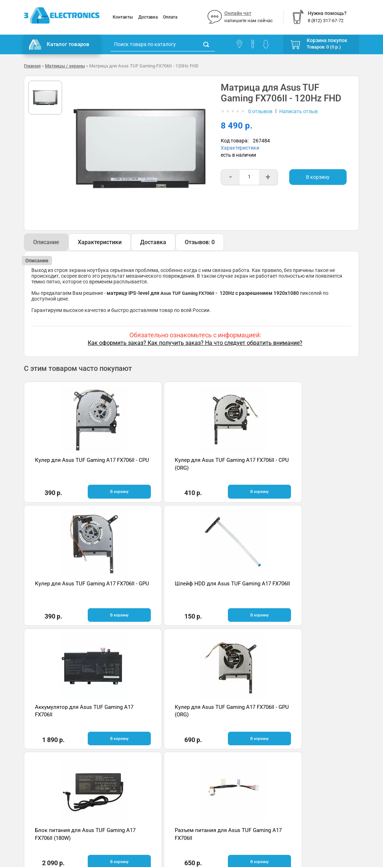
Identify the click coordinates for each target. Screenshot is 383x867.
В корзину (318, 177)
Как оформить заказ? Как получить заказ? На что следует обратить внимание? (195, 342)
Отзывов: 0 (200, 242)
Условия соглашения (48, 757)
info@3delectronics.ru (221, 770)
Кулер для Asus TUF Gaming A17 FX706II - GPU (228, 468)
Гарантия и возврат (47, 747)
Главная (32, 66)
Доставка (148, 17)
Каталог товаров (59, 44)
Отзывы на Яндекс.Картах (314, 747)
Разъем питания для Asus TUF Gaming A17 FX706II (314, 590)
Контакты (123, 17)
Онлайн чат (237, 13)
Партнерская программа (53, 779)
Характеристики (240, 148)
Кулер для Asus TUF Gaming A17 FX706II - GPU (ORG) (144, 590)
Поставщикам (40, 768)
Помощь (121, 747)
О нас (30, 736)
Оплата (170, 17)
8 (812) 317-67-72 (217, 763)
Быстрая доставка (70, 662)
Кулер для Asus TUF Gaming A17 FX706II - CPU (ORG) (144, 468)
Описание (46, 242)
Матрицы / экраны (65, 66)
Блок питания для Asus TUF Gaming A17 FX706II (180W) (232, 590)
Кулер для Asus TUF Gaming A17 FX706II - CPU (60, 468)
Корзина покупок (327, 40)
